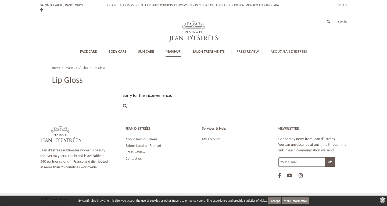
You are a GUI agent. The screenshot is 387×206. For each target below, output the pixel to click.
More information (295, 201)
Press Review (135, 152)
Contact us (134, 158)
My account (211, 139)
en (345, 5)
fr (339, 5)
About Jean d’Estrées (141, 139)
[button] (328, 22)
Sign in (342, 22)
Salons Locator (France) (143, 145)
